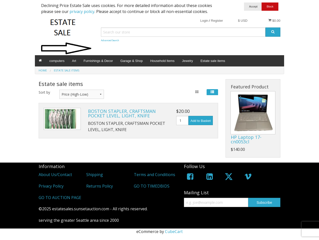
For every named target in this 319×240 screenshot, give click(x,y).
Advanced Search (110, 40)
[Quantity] (182, 120)
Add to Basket (201, 121)
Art (74, 61)
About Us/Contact (55, 174)
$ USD (242, 20)
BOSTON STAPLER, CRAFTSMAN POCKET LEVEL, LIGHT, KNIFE (122, 113)
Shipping (94, 174)
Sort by (44, 92)
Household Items (162, 61)
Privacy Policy (51, 186)
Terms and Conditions (154, 174)
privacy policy (82, 11)
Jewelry (187, 61)
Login (204, 20)
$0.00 (274, 20)
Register (217, 20)
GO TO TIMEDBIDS (151, 186)
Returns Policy (99, 186)
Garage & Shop (131, 61)
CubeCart (174, 231)
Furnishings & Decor (98, 61)
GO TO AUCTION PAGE (60, 197)
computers (57, 61)
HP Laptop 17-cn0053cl (246, 139)
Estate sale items (212, 61)
